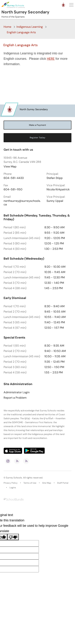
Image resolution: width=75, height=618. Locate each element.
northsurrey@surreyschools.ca (22, 202)
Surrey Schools (14, 477)
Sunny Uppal (55, 201)
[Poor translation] (13, 537)
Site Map (46, 483)
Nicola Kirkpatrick (58, 189)
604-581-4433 (14, 178)
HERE (51, 59)
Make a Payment (37, 125)
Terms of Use (29, 483)
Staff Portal (62, 483)
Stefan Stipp (55, 178)
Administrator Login (17, 392)
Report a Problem (15, 398)
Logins (12, 487)
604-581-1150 (13, 189)
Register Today (37, 137)
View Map (10, 166)
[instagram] (8, 461)
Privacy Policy (11, 483)
